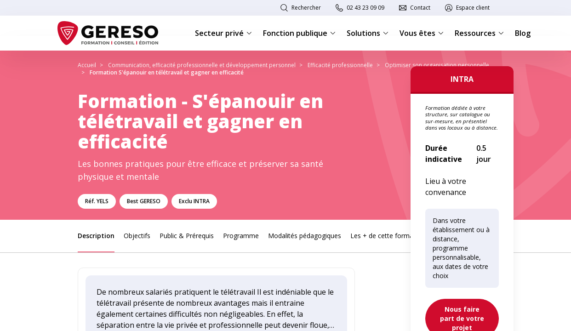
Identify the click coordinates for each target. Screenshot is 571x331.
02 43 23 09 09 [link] (365, 7)
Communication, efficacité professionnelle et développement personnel (202, 65)
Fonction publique (299, 33)
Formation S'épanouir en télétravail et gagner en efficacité (167, 72)
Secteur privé (223, 33)
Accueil (87, 65)
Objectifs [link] (137, 235)
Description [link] (96, 235)
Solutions (367, 33)
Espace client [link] (473, 7)
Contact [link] (420, 7)
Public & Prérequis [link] (187, 235)
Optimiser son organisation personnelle (437, 65)
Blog (523, 33)
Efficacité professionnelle (340, 65)
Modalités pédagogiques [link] (304, 235)
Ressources (479, 33)
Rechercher (306, 7)
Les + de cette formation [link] (387, 235)
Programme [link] (241, 235)
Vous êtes (422, 33)
